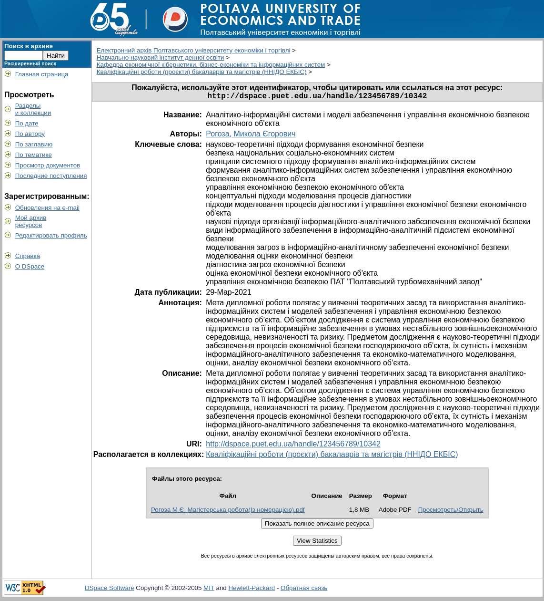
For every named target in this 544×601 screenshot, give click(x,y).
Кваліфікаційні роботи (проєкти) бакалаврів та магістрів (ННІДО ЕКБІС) (202, 71)
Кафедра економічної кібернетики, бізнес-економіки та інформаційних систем (211, 64)
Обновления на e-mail (47, 207)
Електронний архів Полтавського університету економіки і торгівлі (194, 50)
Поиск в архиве (28, 46)
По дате (27, 123)
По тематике (33, 154)
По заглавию (34, 144)
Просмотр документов (48, 165)
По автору (30, 133)
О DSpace (30, 266)
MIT (208, 589)
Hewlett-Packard (251, 589)
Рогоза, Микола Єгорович (250, 136)
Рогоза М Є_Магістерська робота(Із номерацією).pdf (228, 511)
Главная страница (42, 74)
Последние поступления (51, 175)
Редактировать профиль (51, 235)
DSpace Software (109, 589)
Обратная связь (304, 589)
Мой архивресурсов (31, 221)
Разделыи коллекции (33, 109)
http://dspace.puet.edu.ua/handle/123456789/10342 (293, 446)
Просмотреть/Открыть (451, 511)
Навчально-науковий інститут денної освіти (160, 57)
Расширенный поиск (30, 63)
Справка (27, 255)
